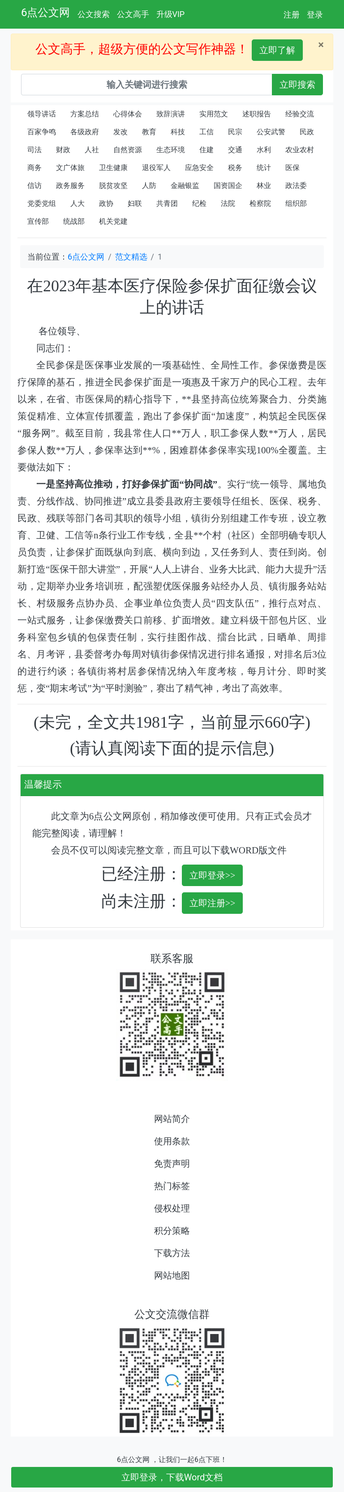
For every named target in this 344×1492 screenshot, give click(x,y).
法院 (228, 203)
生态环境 (170, 149)
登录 (315, 14)
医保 (292, 167)
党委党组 (41, 203)
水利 (264, 149)
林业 (264, 185)
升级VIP (170, 14)
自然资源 (127, 149)
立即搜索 (297, 84)
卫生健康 (113, 167)
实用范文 (213, 114)
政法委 (296, 185)
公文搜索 (93, 14)
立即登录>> (212, 875)
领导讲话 (41, 114)
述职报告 (256, 114)
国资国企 (228, 185)
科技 (178, 132)
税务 (235, 167)
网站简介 (172, 1118)
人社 (92, 149)
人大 (77, 203)
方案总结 (84, 114)
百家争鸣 (41, 132)
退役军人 (156, 167)
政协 (106, 203)
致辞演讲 (170, 114)
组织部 (296, 203)
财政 (63, 149)
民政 (307, 132)
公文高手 (133, 14)
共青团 (167, 203)
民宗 (235, 132)
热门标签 (172, 1186)
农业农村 (299, 149)
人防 (149, 185)
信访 (34, 185)
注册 (292, 14)
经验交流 (299, 114)
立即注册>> (212, 903)
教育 (149, 132)
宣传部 (38, 221)
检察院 (260, 203)
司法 (34, 149)
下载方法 (172, 1253)
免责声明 (172, 1163)
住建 (206, 149)
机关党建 (113, 221)
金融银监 (185, 185)
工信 (206, 132)
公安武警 (271, 132)
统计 (264, 167)
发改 (120, 132)
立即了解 (277, 50)
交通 (235, 149)
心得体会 (127, 114)
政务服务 (70, 185)
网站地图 (172, 1275)
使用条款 (172, 1141)
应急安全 (199, 167)
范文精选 (131, 256)
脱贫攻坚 (113, 185)
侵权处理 (172, 1208)
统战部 (74, 221)
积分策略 (172, 1230)
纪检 (199, 203)
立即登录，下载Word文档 (172, 1477)
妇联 (135, 203)
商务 (34, 167)
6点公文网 (45, 12)
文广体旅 (70, 167)
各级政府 (84, 132)
